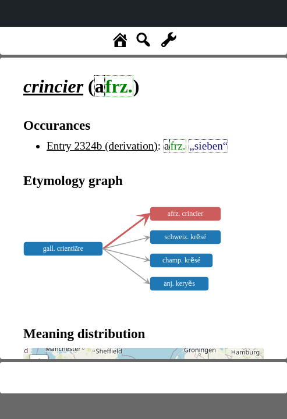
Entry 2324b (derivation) (102, 146)
